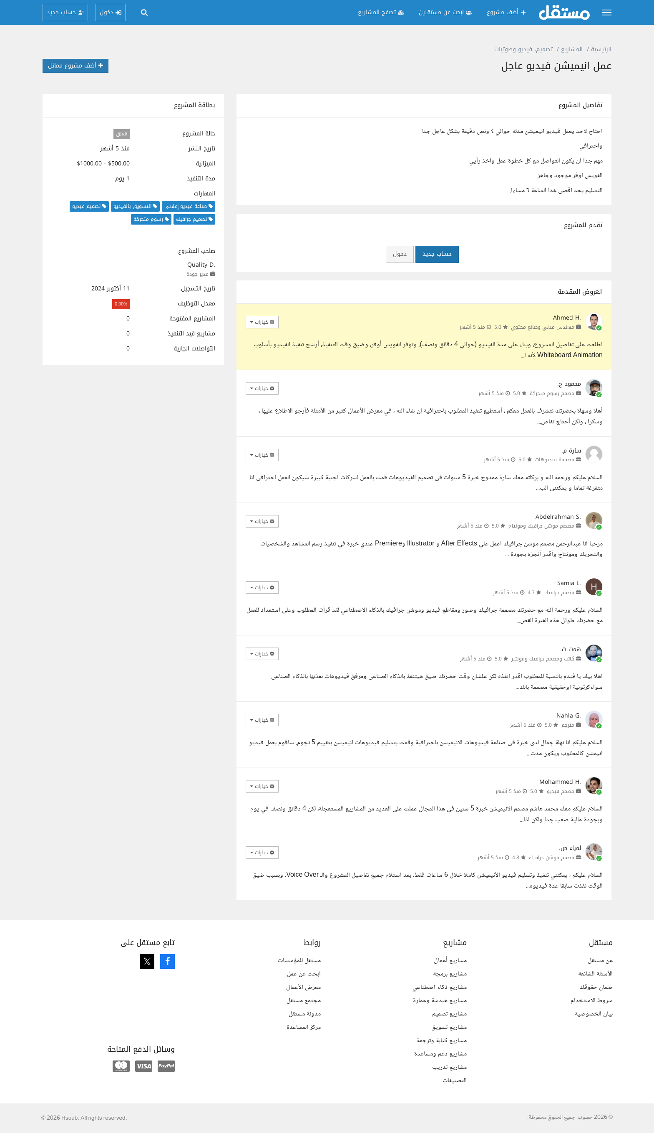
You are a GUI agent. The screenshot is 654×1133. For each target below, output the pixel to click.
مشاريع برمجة (450, 974)
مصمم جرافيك (559, 592)
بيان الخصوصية (594, 1014)
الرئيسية (601, 49)
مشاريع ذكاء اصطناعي (440, 987)
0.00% (121, 304)
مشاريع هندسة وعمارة (440, 1000)
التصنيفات (455, 1080)
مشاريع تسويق (449, 1027)
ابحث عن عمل (304, 974)
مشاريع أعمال (450, 960)
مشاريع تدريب (449, 1067)
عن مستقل (600, 960)
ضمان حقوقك (596, 987)
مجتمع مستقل (304, 1000)
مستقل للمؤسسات (299, 960)
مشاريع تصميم (449, 1014)
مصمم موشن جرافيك (551, 857)
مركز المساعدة (304, 1027)
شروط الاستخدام (592, 1000)
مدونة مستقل (305, 1014)
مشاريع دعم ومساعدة (440, 1054)
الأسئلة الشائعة (595, 974)
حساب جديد (437, 254)
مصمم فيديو (560, 791)
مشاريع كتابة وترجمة (442, 1040)
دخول (400, 254)
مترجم (567, 725)
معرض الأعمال (303, 987)
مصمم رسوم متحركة (552, 393)
